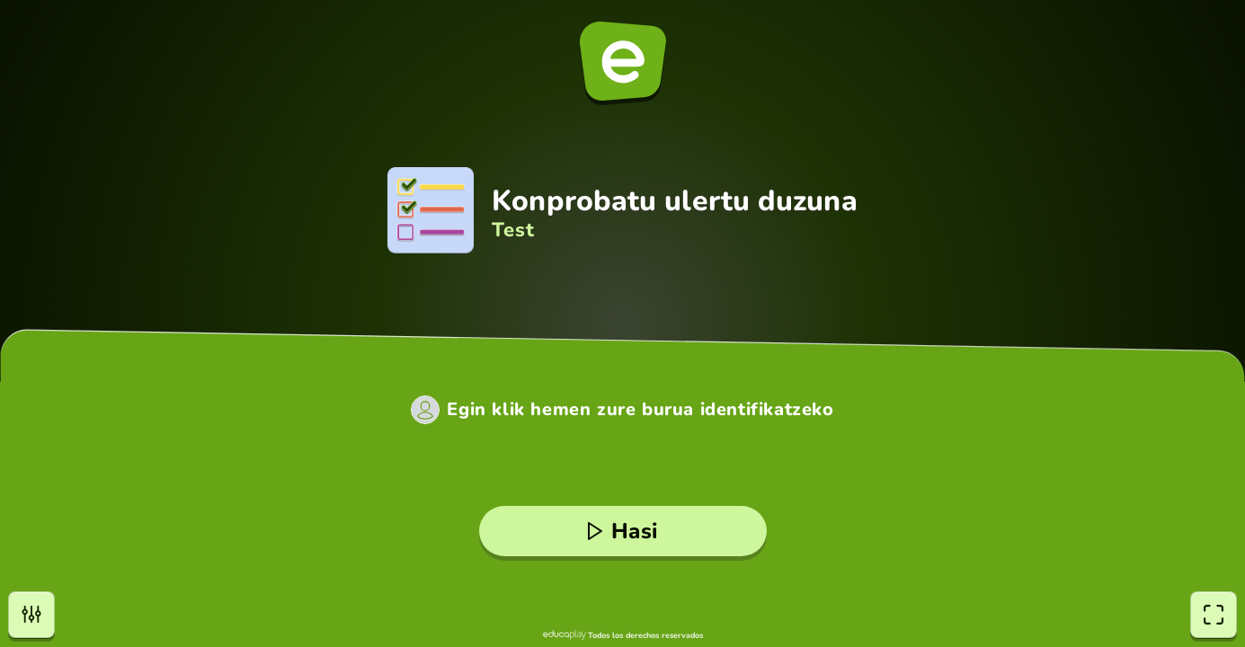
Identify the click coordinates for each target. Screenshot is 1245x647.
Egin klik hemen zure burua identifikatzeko (640, 410)
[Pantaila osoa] (1213, 614)
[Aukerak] (31, 614)
